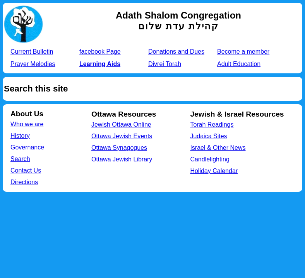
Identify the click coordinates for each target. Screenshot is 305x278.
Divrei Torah (164, 64)
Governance (27, 147)
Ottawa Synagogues (119, 147)
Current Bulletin (31, 51)
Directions (24, 182)
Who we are (26, 124)
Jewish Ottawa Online (121, 124)
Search (20, 159)
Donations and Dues (176, 51)
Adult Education (238, 64)
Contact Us (25, 170)
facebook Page (100, 51)
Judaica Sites (208, 136)
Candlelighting (209, 159)
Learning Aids (99, 64)
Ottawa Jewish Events (121, 136)
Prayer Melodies (32, 64)
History (20, 135)
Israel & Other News (217, 147)
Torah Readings (211, 124)
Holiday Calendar (214, 171)
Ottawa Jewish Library (121, 159)
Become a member (243, 51)
